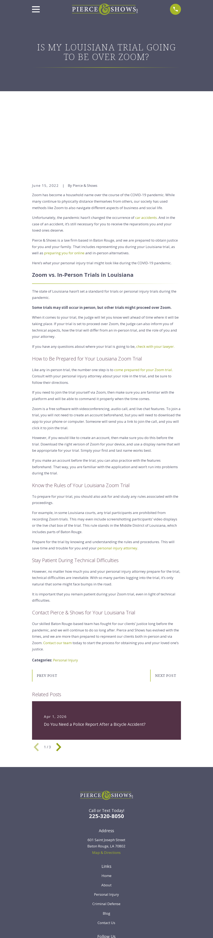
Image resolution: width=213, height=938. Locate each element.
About (106, 820)
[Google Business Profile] (135, 880)
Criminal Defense (106, 839)
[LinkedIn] (96, 880)
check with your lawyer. (155, 281)
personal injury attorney (117, 483)
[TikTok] (126, 880)
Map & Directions (106, 788)
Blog (106, 848)
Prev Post (47, 611)
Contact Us (106, 858)
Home (106, 811)
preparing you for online (64, 188)
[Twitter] (77, 880)
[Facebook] (86, 880)
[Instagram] (116, 880)
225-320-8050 (106, 751)
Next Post (165, 611)
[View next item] (58, 682)
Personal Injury (65, 595)
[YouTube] (106, 880)
